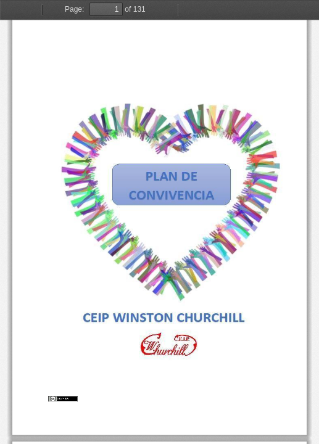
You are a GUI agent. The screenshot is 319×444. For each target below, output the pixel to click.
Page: (74, 9)
